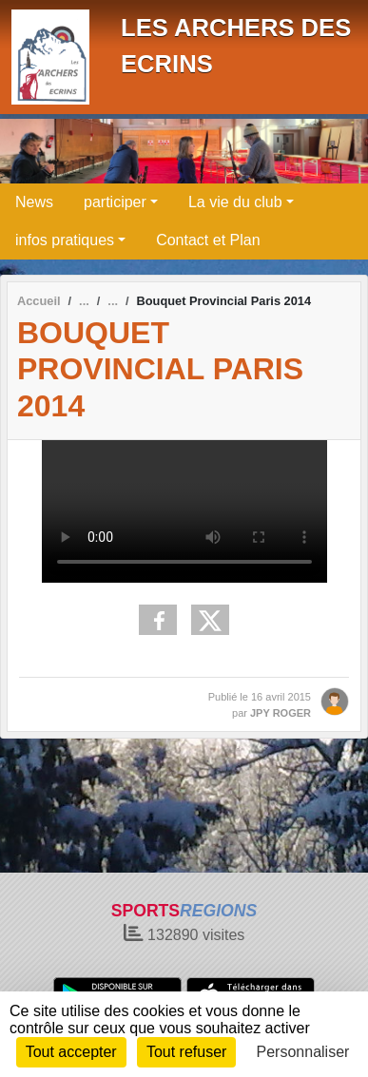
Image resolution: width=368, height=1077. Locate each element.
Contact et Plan (208, 240)
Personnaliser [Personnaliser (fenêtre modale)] (303, 1052)
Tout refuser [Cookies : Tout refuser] (186, 1052)
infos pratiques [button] (64, 240)
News (34, 202)
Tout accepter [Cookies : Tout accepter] (71, 1052)
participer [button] (115, 202)
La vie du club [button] (235, 202)
